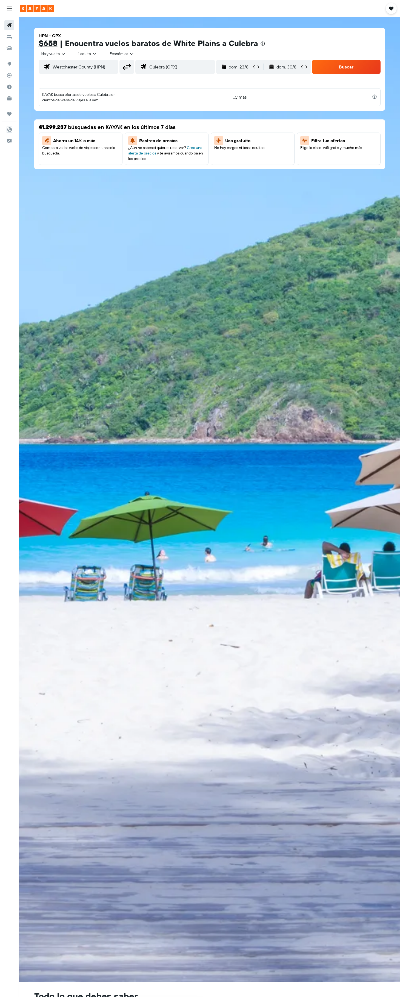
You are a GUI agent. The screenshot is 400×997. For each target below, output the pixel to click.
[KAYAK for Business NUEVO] (9, 98)
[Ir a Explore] (9, 63)
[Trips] (9, 113)
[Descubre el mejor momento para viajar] (9, 86)
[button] (9, 8)
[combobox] (53, 53)
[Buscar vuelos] (9, 25)
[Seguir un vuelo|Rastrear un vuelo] (9, 75)
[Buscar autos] (9, 48)
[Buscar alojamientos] (9, 36)
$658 (48, 43)
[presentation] (262, 43)
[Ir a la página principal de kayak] (37, 8)
